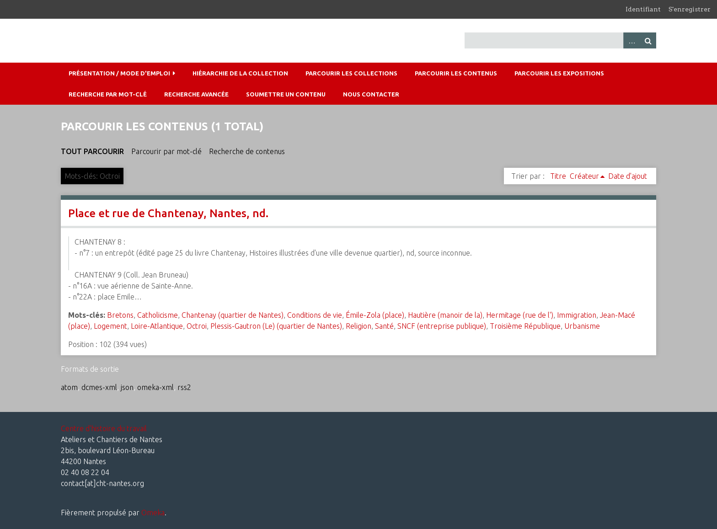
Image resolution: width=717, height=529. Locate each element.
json (127, 387)
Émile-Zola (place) (375, 315)
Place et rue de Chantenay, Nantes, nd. (168, 213)
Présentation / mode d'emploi (119, 73)
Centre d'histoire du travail (104, 428)
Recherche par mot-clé (108, 94)
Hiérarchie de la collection (240, 73)
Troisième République (525, 326)
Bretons (120, 315)
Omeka (153, 512)
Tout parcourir (92, 151)
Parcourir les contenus (456, 73)
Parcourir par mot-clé (166, 151)
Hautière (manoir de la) (445, 315)
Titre (558, 176)
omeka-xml (155, 387)
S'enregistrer (690, 9)
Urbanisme (582, 326)
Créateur (584, 176)
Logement (110, 326)
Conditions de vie (314, 315)
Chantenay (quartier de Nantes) (233, 315)
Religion (358, 326)
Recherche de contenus (247, 151)
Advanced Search (631, 40)
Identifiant (643, 9)
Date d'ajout (627, 176)
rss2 (184, 387)
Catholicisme (157, 315)
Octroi (197, 326)
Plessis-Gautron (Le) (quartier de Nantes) (276, 326)
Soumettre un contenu (286, 94)
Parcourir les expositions (559, 73)
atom (69, 387)
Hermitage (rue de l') (519, 315)
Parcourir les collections (351, 73)
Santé (384, 326)
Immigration (576, 315)
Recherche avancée (196, 94)
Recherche (648, 40)
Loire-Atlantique (157, 326)
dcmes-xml (99, 387)
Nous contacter (371, 94)
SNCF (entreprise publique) (441, 326)
